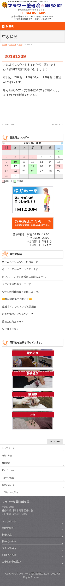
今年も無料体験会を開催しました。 (21, 291)
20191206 (8, 124)
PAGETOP (55, 441)
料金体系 (6, 463)
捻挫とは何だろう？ (13, 321)
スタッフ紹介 (8, 477)
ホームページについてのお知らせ (20, 262)
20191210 (57, 124)
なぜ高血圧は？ (10, 329)
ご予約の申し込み (10, 492)
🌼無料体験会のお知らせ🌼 (17, 299)
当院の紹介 (7, 455)
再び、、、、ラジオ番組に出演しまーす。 (25, 276)
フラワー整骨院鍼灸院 (31, 573)
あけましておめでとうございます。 (21, 269)
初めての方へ (8, 470)
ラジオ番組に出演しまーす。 (17, 284)
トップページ (8, 448)
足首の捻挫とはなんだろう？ (17, 314)
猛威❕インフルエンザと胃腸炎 (19, 306)
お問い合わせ (8, 485)
